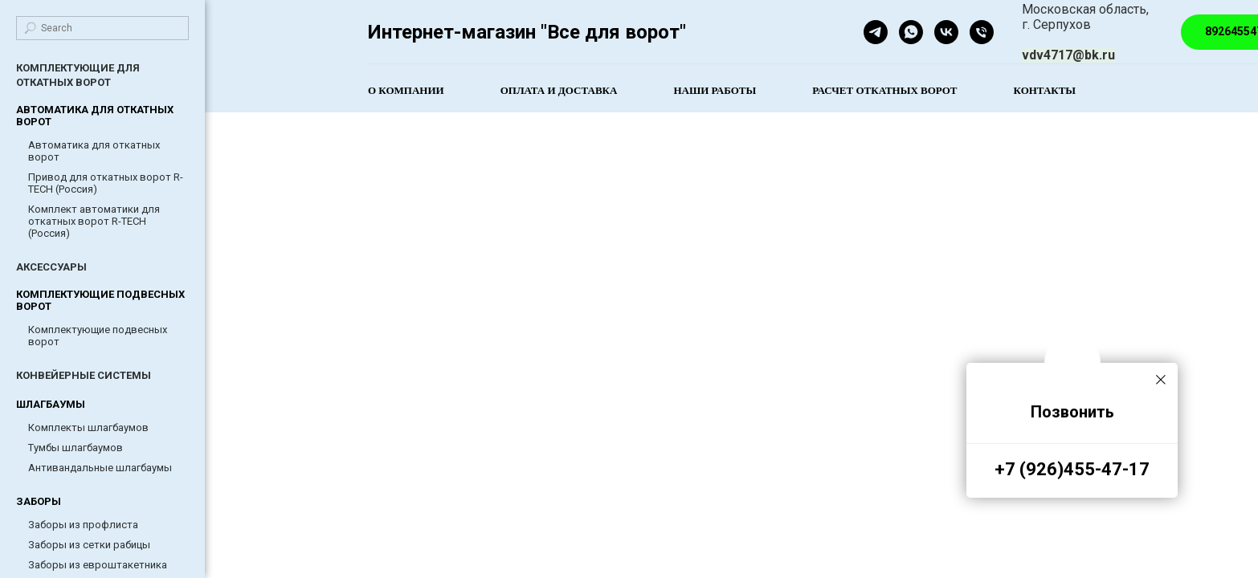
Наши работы (714, 90)
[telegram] (876, 32)
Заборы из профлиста (83, 525)
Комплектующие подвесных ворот (97, 336)
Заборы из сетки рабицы (89, 545)
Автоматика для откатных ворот (94, 151)
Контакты (1045, 90)
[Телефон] (982, 32)
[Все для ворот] (946, 32)
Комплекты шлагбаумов (88, 427)
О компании (406, 90)
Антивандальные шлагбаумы (100, 468)
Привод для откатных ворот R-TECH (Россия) (105, 183)
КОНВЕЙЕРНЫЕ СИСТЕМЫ (83, 375)
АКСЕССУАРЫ (51, 267)
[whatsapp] (911, 32)
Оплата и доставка (559, 90)
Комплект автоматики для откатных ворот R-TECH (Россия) (94, 221)
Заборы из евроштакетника (97, 565)
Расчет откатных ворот (884, 90)
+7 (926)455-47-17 (1072, 469)
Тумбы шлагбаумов (75, 448)
